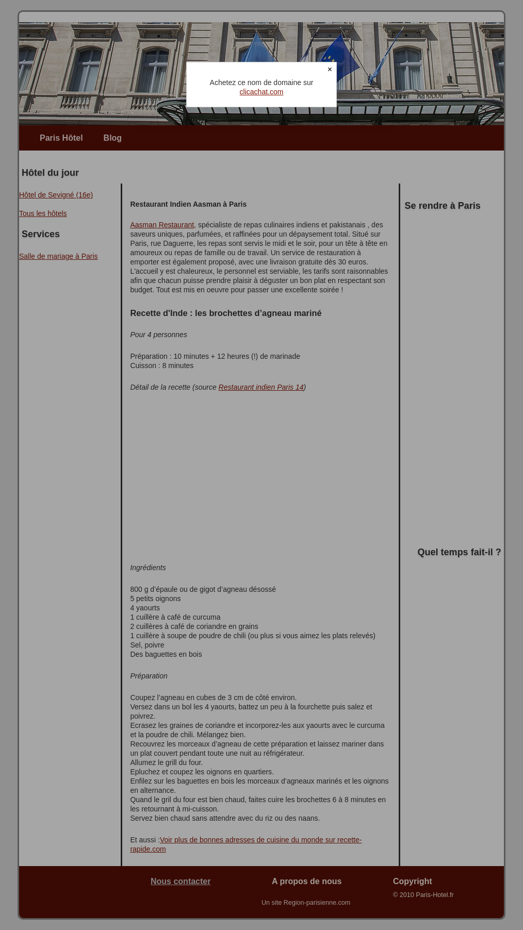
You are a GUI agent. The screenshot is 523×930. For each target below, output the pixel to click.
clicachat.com (262, 92)
